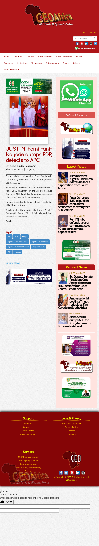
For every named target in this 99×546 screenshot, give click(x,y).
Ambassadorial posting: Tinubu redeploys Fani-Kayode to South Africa (73, 302)
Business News (45, 56)
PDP (9, 252)
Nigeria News (38, 247)
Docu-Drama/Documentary (28, 467)
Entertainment (52, 63)
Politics (31, 56)
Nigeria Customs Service (17, 241)
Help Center (28, 430)
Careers (28, 471)
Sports (66, 63)
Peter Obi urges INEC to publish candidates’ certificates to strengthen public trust (74, 204)
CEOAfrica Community (28, 457)
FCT (16, 236)
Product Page (28, 474)
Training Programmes (28, 460)
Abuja (24, 236)
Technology (36, 63)
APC (9, 236)
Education (8, 63)
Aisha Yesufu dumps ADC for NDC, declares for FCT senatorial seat (74, 321)
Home (7, 56)
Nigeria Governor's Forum (18, 247)
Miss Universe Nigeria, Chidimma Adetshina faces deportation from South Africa (75, 182)
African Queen (11, 69)
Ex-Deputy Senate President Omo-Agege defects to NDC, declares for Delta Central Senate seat (75, 283)
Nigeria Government (40, 241)
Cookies (71, 430)
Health (79, 56)
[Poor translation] (9, 502)
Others (77, 63)
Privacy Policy (71, 427)
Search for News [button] (76, 115)
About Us (18, 56)
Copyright (71, 434)
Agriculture (22, 63)
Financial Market (64, 56)
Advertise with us (28, 434)
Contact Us (28, 427)
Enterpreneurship (28, 464)
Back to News (13, 262)
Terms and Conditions (71, 423)
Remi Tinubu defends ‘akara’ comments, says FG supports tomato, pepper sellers (74, 226)
